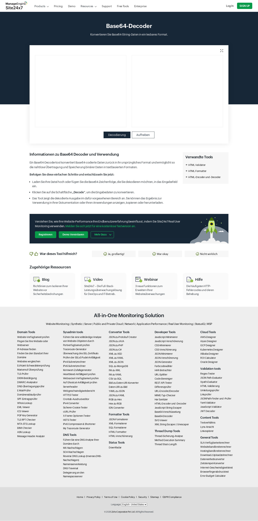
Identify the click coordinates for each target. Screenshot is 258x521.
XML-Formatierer (118, 423)
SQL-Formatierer (117, 427)
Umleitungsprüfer (209, 390)
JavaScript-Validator (210, 407)
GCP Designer (207, 345)
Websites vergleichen (28, 361)
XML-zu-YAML (116, 358)
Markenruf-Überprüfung (30, 369)
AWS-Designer (208, 337)
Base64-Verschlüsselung (168, 412)
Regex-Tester (207, 373)
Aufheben (143, 135)
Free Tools (123, 6)
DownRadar (115, 447)
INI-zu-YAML (115, 374)
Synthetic (76, 324)
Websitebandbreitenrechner (215, 447)
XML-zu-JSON (116, 362)
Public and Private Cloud (108, 324)
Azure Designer (208, 341)
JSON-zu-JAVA (116, 341)
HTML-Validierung (209, 386)
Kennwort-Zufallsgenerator (77, 370)
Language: (116, 504)
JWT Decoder (207, 411)
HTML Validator (197, 165)
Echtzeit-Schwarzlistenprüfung (33, 365)
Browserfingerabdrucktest (214, 471)
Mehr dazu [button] (100, 234)
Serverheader (70, 386)
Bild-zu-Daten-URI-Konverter (123, 383)
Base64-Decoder (164, 416)
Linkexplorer (207, 431)
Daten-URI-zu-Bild (118, 387)
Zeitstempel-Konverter (212, 463)
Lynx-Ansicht (207, 426)
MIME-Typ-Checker (165, 395)
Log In (230, 5)
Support (107, 6)
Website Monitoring (57, 324)
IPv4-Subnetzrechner (74, 361)
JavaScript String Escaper (168, 407)
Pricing (58, 6)
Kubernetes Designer (211, 349)
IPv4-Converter (71, 403)
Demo (71, 6)
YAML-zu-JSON (117, 391)
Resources (87, 6)
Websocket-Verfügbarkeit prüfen (81, 378)
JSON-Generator (163, 362)
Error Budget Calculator (213, 476)
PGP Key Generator (27, 415)
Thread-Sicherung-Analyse (169, 436)
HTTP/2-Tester (70, 395)
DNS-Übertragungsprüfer (30, 386)
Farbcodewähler (163, 366)
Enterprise (140, 6)
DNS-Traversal (70, 468)
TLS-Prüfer (22, 374)
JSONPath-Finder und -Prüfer (215, 398)
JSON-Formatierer (118, 419)
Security (142, 497)
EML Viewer (23, 407)
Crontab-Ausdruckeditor (76, 399)
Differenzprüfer (163, 387)
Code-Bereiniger (164, 378)
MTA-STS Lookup (26, 424)
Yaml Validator (207, 402)
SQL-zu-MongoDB (118, 366)
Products (39, 6)
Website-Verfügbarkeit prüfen (33, 337)
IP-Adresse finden (26, 349)
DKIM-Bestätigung (27, 378)
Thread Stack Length (166, 444)
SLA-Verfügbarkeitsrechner (215, 442)
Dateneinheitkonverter (212, 459)
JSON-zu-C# (115, 349)
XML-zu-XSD (115, 353)
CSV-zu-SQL (115, 378)
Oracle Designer (209, 362)
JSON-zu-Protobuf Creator (123, 337)
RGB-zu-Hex (115, 399)
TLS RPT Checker (26, 419)
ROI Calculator (208, 358)
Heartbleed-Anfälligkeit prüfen (79, 374)
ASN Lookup (23, 432)
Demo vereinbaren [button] (73, 234)
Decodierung (117, 135)
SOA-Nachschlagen (73, 452)
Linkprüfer (205, 394)
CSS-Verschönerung (165, 349)
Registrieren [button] (45, 234)
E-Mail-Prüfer (24, 390)
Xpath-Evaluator (208, 382)
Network (130, 324)
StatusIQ (200, 324)
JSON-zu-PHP (116, 345)
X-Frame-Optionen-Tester (76, 416)
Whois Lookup (24, 403)
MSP (209, 324)
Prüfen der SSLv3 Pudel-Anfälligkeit (81, 357)
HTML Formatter (197, 171)
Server (88, 324)
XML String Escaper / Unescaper (172, 424)
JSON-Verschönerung (166, 358)
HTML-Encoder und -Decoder (204, 177)
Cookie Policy (128, 497)
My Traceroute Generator (76, 428)
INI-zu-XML (114, 370)
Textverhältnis (207, 422)
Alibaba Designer (209, 353)
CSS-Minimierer (163, 345)
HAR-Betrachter (163, 370)
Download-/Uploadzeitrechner (216, 455)
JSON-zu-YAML (117, 395)
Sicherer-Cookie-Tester (75, 407)
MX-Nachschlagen (73, 448)
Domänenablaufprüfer (29, 394)
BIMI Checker (24, 428)
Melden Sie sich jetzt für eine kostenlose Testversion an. (100, 226)
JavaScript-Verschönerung (169, 341)
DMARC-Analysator (27, 382)
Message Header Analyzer (31, 436)
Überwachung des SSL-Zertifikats (80, 353)
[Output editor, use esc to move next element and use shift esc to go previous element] (177, 91)
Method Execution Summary (170, 440)
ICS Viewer (23, 411)
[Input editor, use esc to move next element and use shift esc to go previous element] (80, 91)
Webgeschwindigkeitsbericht (79, 391)
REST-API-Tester (163, 383)
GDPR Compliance (172, 497)
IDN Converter (116, 407)
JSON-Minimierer (164, 353)
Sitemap (154, 497)
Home (80, 497)
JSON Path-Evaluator (211, 377)
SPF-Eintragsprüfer (27, 399)
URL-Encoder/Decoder (167, 391)
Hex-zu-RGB (115, 403)
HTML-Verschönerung (121, 436)
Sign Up (245, 5)
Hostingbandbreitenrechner (215, 451)
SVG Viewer (161, 420)
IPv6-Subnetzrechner (74, 366)
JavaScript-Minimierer (166, 337)
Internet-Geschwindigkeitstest (216, 467)
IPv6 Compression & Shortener (79, 424)
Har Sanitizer (161, 399)
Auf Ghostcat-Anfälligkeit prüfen (80, 382)
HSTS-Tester (69, 420)
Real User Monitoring (180, 324)
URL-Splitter (161, 374)
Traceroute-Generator (75, 349)
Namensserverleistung (75, 464)
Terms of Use (110, 497)
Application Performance (152, 324)
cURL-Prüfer (69, 411)
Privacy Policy (94, 497)
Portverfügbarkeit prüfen (76, 345)
